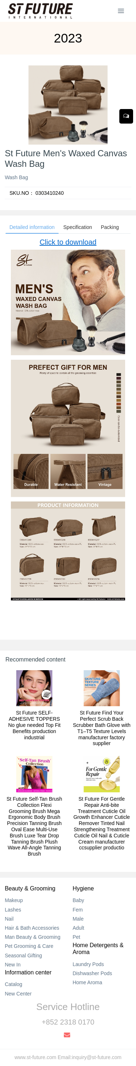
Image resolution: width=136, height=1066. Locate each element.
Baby (78, 900)
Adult (78, 928)
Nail (9, 919)
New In (13, 965)
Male (78, 919)
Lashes (13, 910)
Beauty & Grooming (30, 888)
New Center (18, 994)
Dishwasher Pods (92, 973)
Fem (78, 910)
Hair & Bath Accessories (32, 928)
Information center (28, 972)
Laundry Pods (88, 964)
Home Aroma (87, 982)
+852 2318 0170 (68, 1022)
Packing (110, 227)
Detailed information (32, 227)
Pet (76, 937)
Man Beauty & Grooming (32, 937)
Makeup (14, 900)
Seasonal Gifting (23, 955)
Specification (77, 227)
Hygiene (83, 888)
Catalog (13, 984)
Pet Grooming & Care (29, 946)
